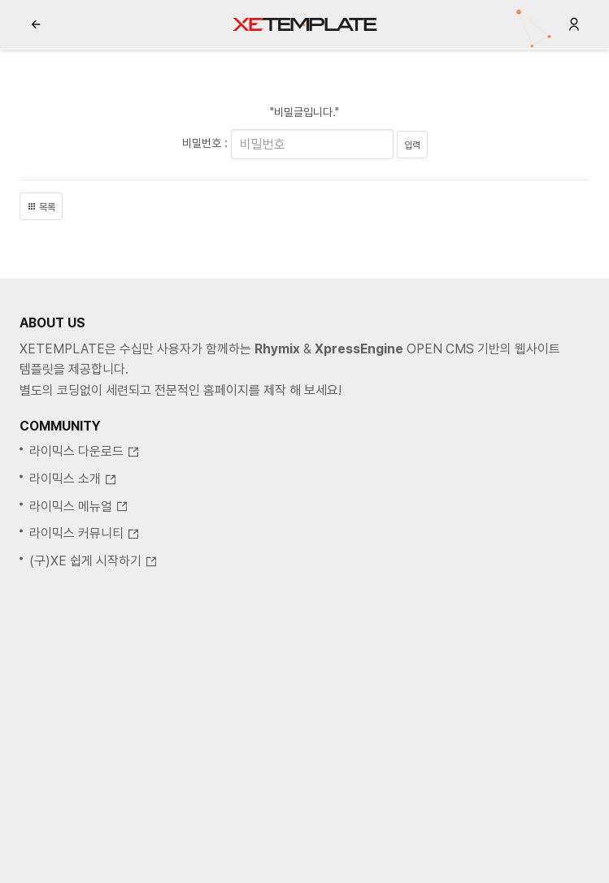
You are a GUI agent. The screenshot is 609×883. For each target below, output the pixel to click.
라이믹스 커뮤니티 (84, 533)
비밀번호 (201, 142)
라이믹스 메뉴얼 (78, 506)
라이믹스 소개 (73, 479)
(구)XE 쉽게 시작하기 (93, 561)
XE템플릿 (305, 24)
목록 (41, 207)
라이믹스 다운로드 (84, 451)
